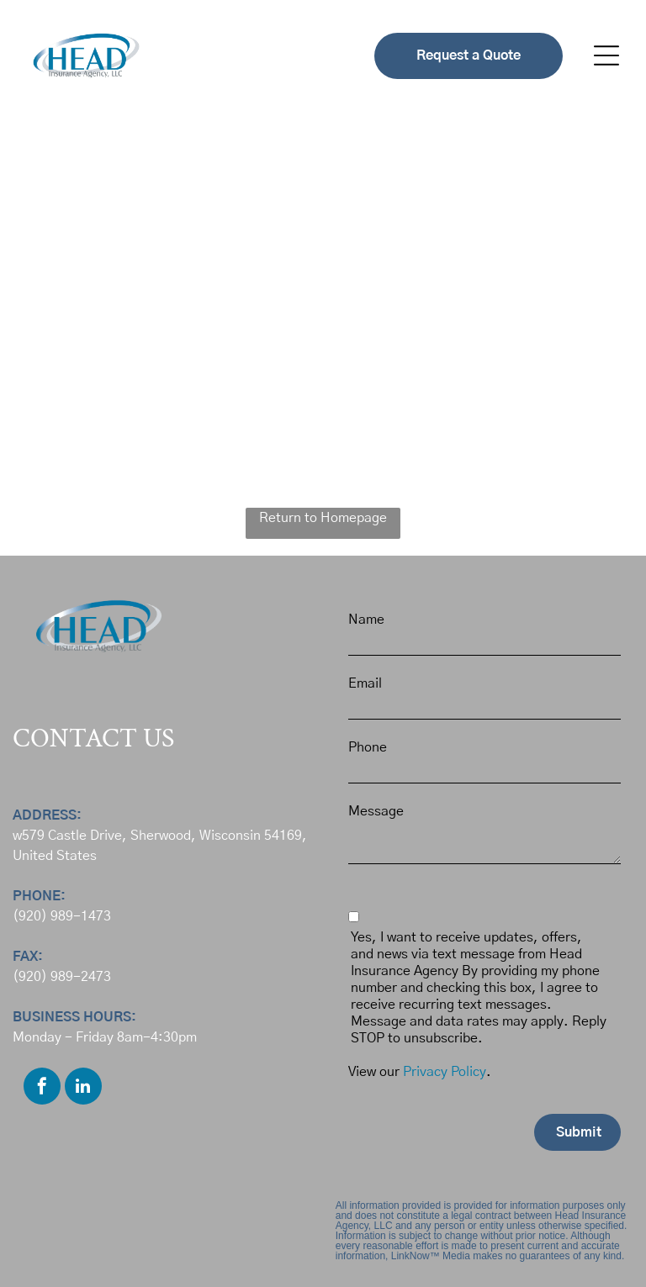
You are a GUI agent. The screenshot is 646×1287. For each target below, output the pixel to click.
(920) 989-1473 (62, 916)
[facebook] (42, 1088)
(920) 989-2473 (62, 977)
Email (365, 683)
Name (366, 619)
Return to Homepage (323, 518)
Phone (367, 747)
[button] (606, 55)
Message (376, 811)
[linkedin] (83, 1088)
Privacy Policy (444, 1072)
